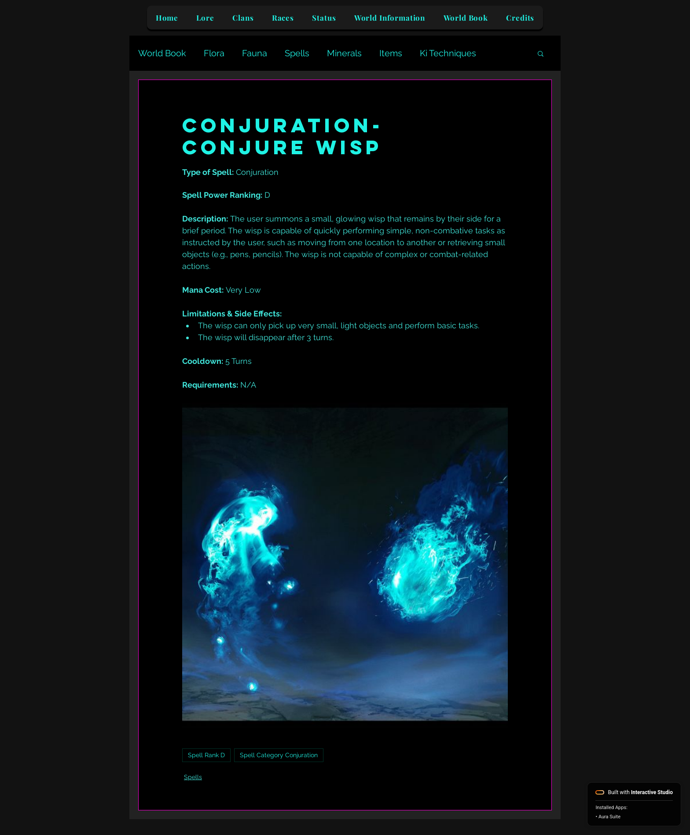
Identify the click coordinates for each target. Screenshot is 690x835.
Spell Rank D (206, 755)
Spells (297, 53)
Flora (214, 53)
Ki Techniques (448, 53)
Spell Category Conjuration (279, 755)
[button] (540, 53)
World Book (162, 53)
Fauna (254, 53)
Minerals (344, 53)
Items (390, 53)
